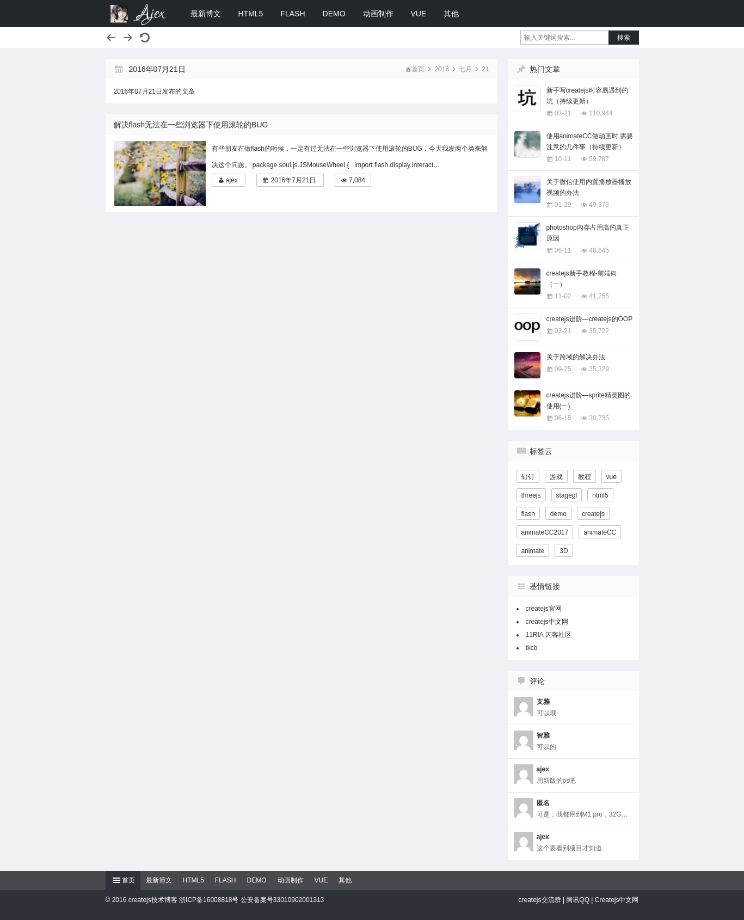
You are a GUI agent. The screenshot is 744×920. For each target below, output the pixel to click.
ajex (232, 180)
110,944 (600, 113)
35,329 (599, 369)
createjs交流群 (540, 900)
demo (558, 514)
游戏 (556, 477)
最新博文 (205, 13)
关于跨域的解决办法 (575, 357)
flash (528, 514)
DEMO (334, 13)
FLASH (292, 13)
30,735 (599, 418)
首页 (418, 69)
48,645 (599, 250)
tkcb (532, 648)
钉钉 (527, 477)
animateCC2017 (545, 532)
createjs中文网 (547, 621)
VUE (419, 13)
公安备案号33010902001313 (282, 900)
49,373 (599, 204)
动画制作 (378, 13)
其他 (451, 13)
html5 (600, 495)
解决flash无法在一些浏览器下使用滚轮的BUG (191, 124)
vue (611, 477)
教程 (584, 477)
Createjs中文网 (617, 900)
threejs (531, 495)
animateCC (599, 532)
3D (563, 551)
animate (533, 551)
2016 (441, 69)
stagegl (566, 495)
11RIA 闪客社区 (548, 635)
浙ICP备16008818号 (208, 900)
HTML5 (250, 13)
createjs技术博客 (138, 13)
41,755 (599, 296)
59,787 (599, 159)
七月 (465, 69)
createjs (593, 514)
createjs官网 (544, 608)
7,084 (357, 180)
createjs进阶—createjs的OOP (589, 319)
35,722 (599, 331)
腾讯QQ (577, 900)
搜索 (623, 37)
